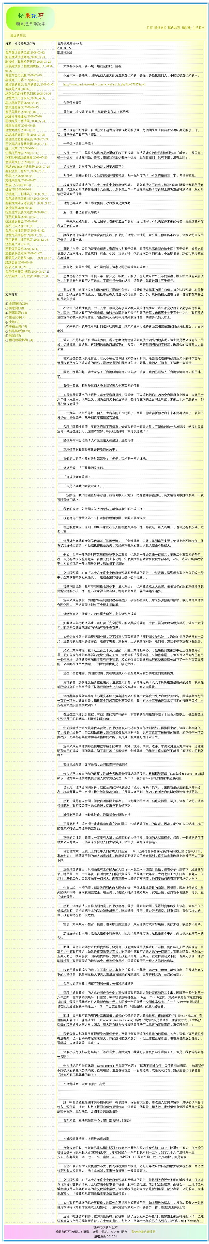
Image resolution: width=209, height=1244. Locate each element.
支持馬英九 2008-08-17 (20, 180)
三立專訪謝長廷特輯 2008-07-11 (26, 144)
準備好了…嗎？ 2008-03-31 (23, 80)
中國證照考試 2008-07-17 (22, 153)
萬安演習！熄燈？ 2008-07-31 (25, 171)
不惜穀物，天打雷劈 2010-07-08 (26, 276)
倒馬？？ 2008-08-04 (19, 175)
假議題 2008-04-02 (17, 89)
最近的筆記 (18, 35)
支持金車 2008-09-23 (19, 207)
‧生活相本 (198, 27)
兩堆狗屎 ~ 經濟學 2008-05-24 (25, 121)
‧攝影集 (186, 27)
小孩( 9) (14, 322)
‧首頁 (149, 27)
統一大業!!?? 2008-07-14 (21, 148)
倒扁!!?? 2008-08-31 (18, 185)
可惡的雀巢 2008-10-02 (20, 217)
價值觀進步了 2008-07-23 (22, 162)
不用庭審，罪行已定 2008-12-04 (26, 239)
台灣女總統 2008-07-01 (20, 130)
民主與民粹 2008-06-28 (20, 125)
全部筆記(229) (18, 303)
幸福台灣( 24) (18, 326)
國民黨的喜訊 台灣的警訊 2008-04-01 (30, 84)
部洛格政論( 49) (19, 331)
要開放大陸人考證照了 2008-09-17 (28, 203)
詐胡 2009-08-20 (15, 267)
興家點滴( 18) (18, 312)
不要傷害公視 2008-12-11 (22, 249)
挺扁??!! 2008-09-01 (18, 189)
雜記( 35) (15, 335)
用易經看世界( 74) (21, 340)
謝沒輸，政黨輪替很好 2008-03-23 (28, 61)
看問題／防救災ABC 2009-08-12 (28, 258)
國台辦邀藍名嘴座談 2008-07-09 (26, 139)
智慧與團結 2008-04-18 (20, 112)
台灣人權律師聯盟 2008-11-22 (25, 230)
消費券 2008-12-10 (17, 244)
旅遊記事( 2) (17, 317)
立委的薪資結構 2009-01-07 (23, 253)
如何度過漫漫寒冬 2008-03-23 (25, 57)
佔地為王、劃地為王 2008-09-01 (26, 194)
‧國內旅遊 (173, 27)
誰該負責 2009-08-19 (19, 262)
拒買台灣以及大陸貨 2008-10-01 (26, 212)
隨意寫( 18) (16, 308)
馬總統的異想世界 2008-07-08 (25, 134)
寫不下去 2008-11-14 (19, 226)
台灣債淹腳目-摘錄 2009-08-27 (25, 271)
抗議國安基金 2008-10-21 (22, 221)
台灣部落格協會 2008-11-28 (23, 235)
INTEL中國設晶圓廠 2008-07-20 (26, 157)
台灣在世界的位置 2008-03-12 (25, 52)
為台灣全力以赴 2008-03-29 (23, 75)
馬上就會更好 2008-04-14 (22, 102)
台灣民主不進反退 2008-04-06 (25, 98)
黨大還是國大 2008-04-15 (22, 107)
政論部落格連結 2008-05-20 (23, 116)
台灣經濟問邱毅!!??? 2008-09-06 (26, 198)
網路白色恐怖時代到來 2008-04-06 (28, 93)
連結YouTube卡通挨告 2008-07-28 (27, 166)
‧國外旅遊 (160, 27)
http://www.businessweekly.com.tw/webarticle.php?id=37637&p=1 (104, 84)
